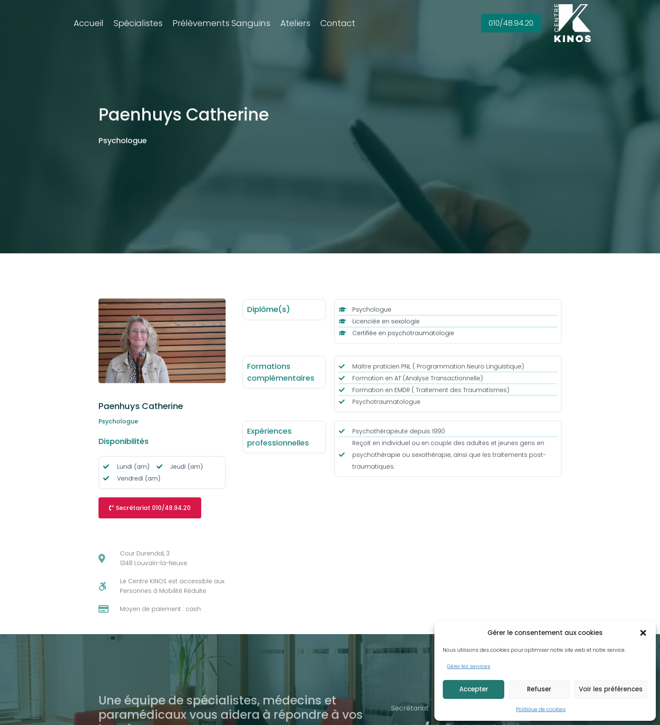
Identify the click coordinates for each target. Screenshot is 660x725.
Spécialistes (138, 23)
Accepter (473, 689)
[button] (643, 633)
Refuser (539, 689)
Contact (337, 23)
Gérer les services (468, 666)
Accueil (89, 23)
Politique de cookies (541, 709)
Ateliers (295, 23)
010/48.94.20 (511, 23)
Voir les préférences (611, 689)
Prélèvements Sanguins (221, 23)
